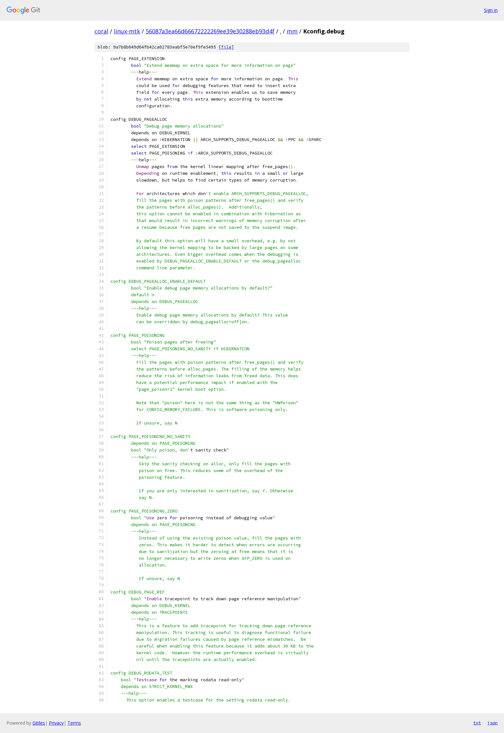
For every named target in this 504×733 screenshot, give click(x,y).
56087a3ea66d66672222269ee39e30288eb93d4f (210, 31)
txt (477, 723)
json (492, 723)
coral (101, 31)
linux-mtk (127, 31)
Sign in (491, 10)
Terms (74, 723)
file (226, 47)
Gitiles (38, 723)
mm (292, 31)
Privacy (56, 723)
